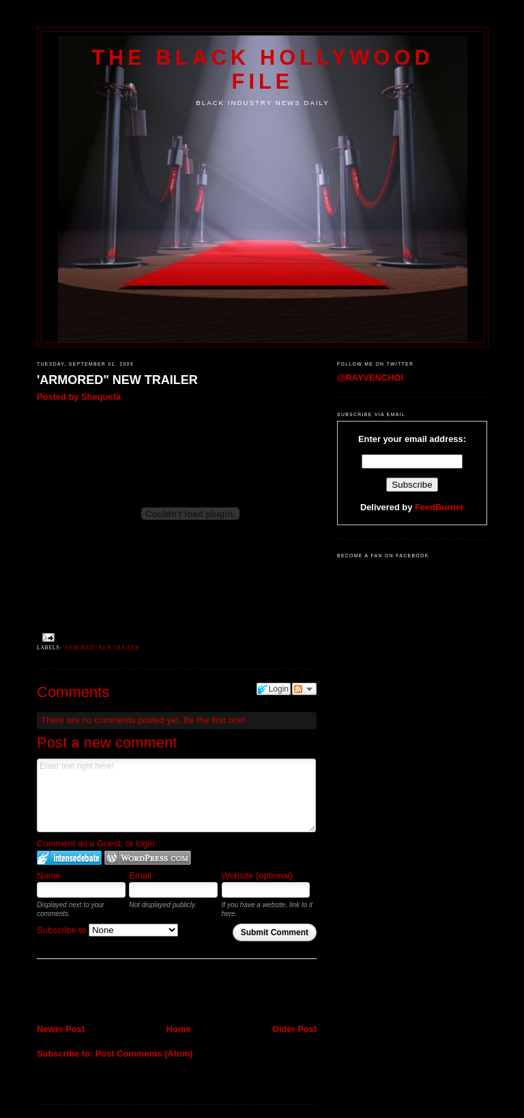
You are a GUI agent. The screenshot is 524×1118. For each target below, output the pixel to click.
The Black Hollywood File (262, 69)
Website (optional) (257, 875)
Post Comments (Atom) (144, 1053)
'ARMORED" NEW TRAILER (117, 380)
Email (140, 875)
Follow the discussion (304, 689)
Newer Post (61, 1029)
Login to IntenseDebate (69, 858)
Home (178, 1029)
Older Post (294, 1029)
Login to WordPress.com (147, 858)
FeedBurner (439, 507)
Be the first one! (215, 720)
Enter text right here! (176, 795)
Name (49, 875)
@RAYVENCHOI (370, 377)
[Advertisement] (116, 992)
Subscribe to (107, 930)
